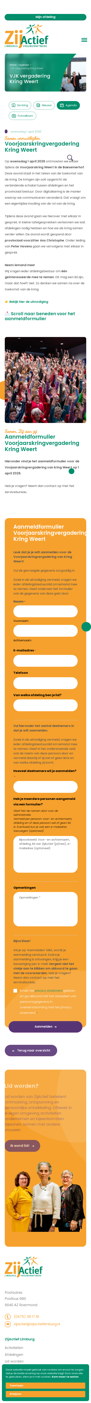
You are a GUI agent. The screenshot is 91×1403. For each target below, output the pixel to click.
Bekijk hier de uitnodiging (28, 302)
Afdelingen (20, 1354)
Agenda (24, 64)
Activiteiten (20, 1347)
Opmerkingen (24, 887)
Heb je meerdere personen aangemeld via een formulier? (44, 802)
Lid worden (20, 1361)
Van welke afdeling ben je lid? (37, 695)
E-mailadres (24, 650)
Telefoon (20, 673)
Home (13, 64)
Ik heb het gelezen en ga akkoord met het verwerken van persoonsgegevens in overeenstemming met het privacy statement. (48, 1001)
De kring (20, 105)
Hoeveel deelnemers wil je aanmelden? (44, 774)
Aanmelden (43, 1026)
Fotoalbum (22, 116)
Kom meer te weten (65, 1377)
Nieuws (44, 105)
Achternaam (22, 640)
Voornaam (20, 621)
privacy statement (49, 990)
